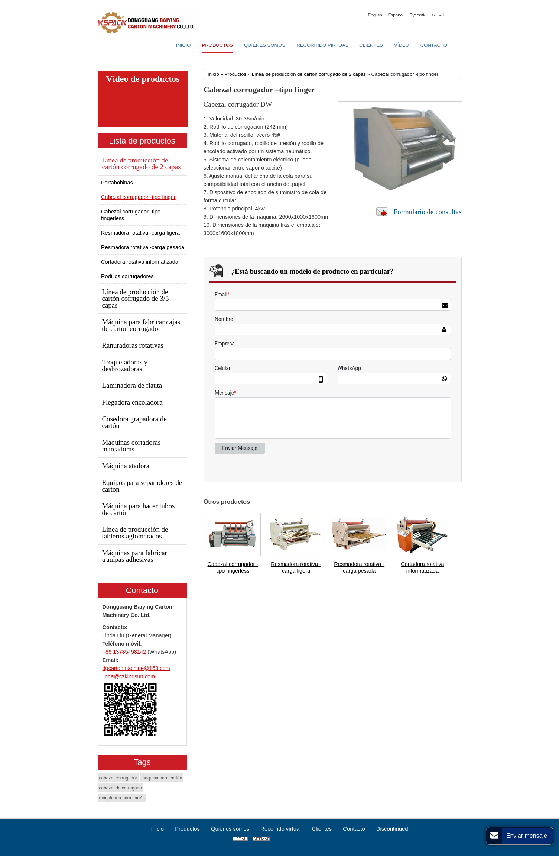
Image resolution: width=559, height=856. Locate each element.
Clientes (322, 829)
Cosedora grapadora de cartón (134, 422)
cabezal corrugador (118, 778)
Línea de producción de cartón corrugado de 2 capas (309, 74)
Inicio (213, 74)
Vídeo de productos (142, 79)
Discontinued (392, 829)
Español (396, 14)
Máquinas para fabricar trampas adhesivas (134, 556)
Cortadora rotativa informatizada (422, 567)
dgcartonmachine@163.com (136, 668)
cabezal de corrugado (120, 788)
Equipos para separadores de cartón (142, 486)
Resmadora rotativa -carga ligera (296, 567)
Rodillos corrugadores (127, 276)
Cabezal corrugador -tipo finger (138, 197)
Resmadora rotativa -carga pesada (359, 567)
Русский (418, 14)
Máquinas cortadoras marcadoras (131, 445)
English (375, 14)
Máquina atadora (126, 466)
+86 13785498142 (124, 652)
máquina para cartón (161, 778)
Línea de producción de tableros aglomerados (135, 532)
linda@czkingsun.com (129, 676)
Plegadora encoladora (132, 402)
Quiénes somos (230, 829)
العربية (438, 14)
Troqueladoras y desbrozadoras (125, 365)
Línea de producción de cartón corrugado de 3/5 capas (135, 298)
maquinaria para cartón (122, 798)
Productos (235, 74)
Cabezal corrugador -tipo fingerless (233, 567)
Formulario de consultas (428, 212)
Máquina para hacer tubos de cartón (138, 509)
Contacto (142, 590)
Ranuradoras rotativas (132, 345)
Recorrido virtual (280, 829)
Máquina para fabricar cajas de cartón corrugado (141, 325)
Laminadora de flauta (132, 385)
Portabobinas (117, 183)
